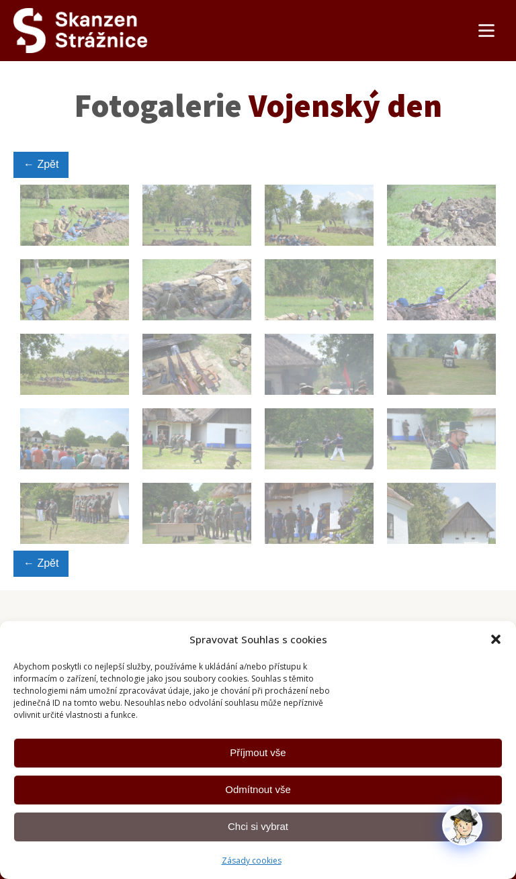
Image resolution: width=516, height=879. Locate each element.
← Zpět (41, 164)
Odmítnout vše (258, 789)
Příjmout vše (258, 752)
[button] (496, 639)
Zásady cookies (252, 860)
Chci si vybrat (258, 826)
